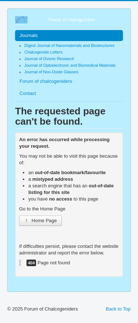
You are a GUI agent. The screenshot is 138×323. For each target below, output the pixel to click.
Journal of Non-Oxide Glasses (51, 72)
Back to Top (118, 309)
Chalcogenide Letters (43, 52)
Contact (28, 93)
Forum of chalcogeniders (46, 81)
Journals (29, 35)
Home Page (40, 220)
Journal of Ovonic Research (49, 58)
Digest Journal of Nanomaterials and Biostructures (69, 45)
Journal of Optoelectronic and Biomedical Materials (70, 65)
